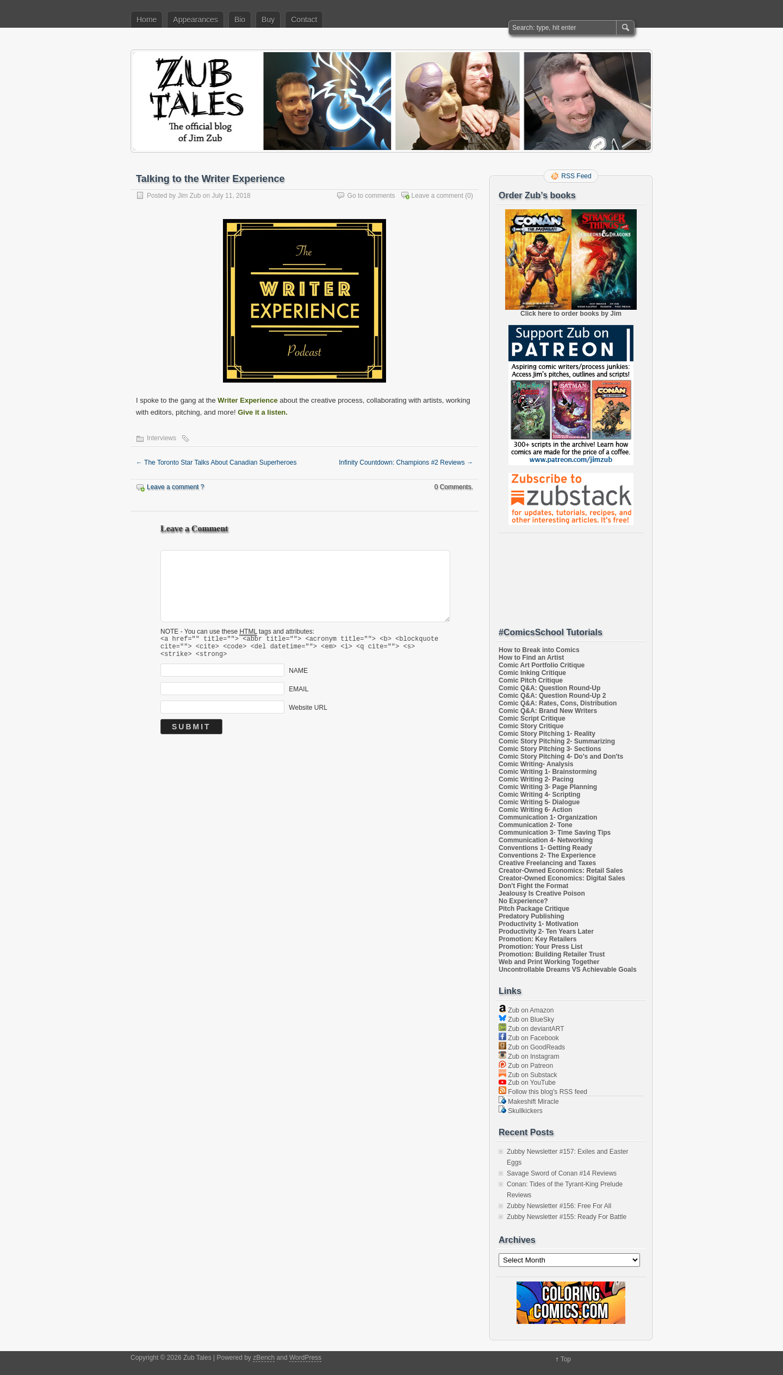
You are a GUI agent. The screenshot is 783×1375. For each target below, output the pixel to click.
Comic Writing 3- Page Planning (548, 787)
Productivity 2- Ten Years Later (546, 931)
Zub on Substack (528, 1075)
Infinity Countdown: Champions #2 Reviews (406, 462)
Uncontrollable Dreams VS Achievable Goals (568, 969)
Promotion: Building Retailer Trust (552, 954)
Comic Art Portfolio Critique (542, 665)
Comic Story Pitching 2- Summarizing (557, 741)
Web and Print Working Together (549, 962)
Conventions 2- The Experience (547, 855)
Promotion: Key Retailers (537, 939)
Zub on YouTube (527, 1082)
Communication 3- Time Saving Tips (555, 832)
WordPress (305, 1357)
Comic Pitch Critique (531, 680)
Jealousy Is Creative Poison (542, 893)
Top (566, 1359)
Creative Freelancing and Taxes (547, 863)
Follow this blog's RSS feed (543, 1092)
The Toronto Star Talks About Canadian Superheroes (216, 462)
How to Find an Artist (531, 657)
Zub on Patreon (526, 1066)
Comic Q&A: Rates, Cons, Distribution (558, 703)
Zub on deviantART (531, 1029)
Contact (304, 19)
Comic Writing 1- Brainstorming (547, 772)
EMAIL (298, 694)
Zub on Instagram (529, 1056)
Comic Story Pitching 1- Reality (547, 734)
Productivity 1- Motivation (539, 924)
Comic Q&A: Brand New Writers (548, 711)
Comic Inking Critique (532, 673)
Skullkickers (521, 1111)
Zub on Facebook (529, 1038)
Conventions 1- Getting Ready (545, 848)
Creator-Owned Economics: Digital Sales (562, 878)
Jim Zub (189, 195)
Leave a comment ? (175, 487)
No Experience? (523, 901)
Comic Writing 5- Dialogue (539, 802)
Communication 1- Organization (548, 817)
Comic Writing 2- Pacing (536, 779)
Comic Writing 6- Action (535, 810)
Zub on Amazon (526, 1010)
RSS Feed (576, 176)
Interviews (161, 438)
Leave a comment (437, 195)
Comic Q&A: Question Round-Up (549, 688)
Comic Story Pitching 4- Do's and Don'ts (561, 756)
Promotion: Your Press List (540, 947)
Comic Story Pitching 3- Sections (550, 749)
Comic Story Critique (531, 726)
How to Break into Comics (539, 650)
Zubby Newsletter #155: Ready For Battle (566, 1217)
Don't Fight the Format (533, 886)
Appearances (195, 19)
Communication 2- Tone (536, 825)
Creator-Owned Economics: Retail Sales (561, 870)
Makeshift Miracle (529, 1101)
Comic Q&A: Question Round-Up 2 (552, 695)
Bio (239, 19)
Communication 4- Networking (546, 840)
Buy (268, 19)
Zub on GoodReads (532, 1047)
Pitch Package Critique (534, 908)
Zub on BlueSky (526, 1019)
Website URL (308, 712)
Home (146, 19)
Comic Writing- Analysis (536, 764)
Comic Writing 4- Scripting (539, 794)
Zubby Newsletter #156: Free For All (559, 1206)
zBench (264, 1357)
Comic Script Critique (532, 718)
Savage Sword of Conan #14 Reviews (562, 1173)
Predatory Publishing (531, 916)
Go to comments (371, 195)
